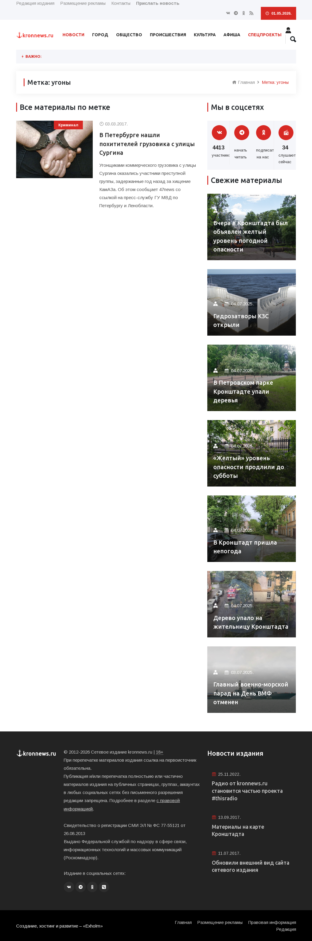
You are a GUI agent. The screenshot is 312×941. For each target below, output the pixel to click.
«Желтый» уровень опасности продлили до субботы (248, 466)
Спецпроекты (264, 34)
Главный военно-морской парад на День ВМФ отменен (248, 693)
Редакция (286, 928)
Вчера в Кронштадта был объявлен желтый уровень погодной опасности (251, 236)
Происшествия (168, 34)
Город (100, 34)
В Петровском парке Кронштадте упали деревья (243, 391)
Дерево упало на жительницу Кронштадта (251, 622)
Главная (243, 82)
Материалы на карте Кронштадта (239, 831)
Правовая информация (272, 921)
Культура (205, 34)
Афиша (231, 34)
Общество (129, 34)
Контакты (120, 3)
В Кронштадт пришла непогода (245, 547)
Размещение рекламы (83, 3)
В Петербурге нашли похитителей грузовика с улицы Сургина (147, 144)
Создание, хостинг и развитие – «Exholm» (60, 925)
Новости (73, 34)
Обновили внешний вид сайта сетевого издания (251, 867)
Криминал (68, 125)
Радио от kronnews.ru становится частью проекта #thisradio (248, 791)
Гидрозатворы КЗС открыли (241, 320)
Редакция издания (35, 3)
